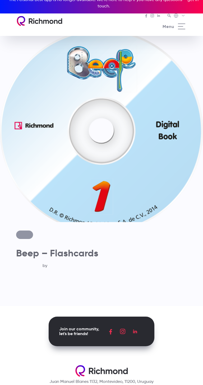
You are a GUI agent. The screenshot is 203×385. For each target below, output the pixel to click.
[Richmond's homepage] (39, 21)
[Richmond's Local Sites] (179, 16)
